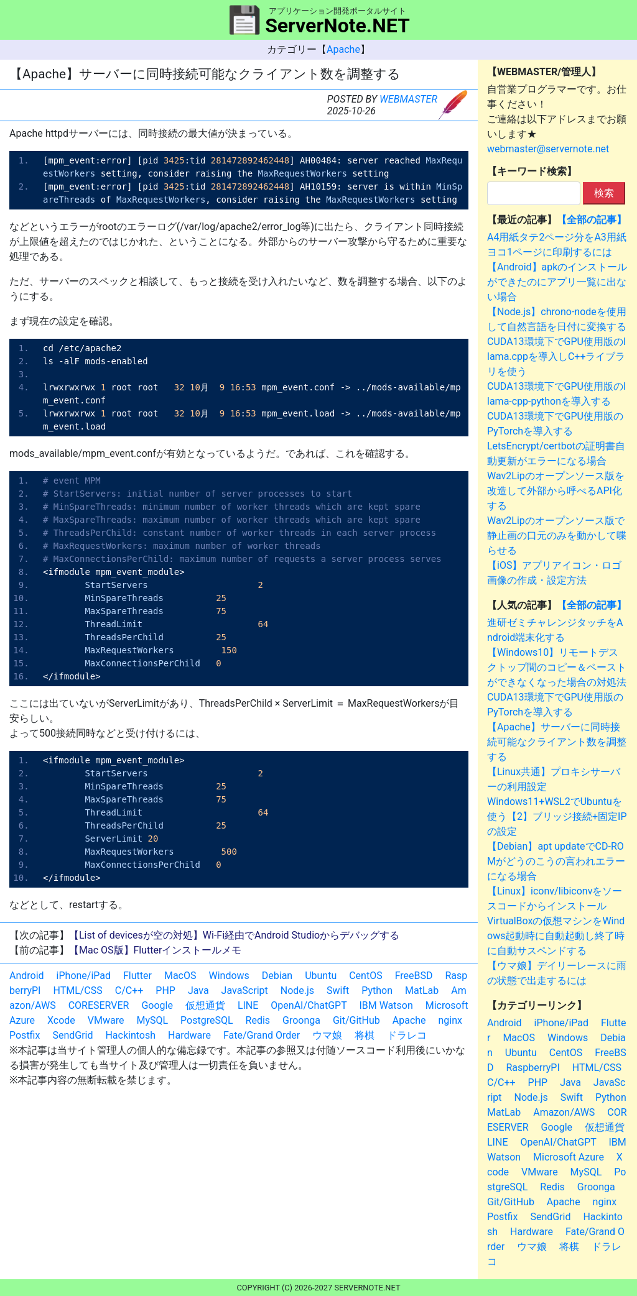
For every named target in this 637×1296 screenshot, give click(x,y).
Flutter (137, 975)
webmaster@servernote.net (548, 149)
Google (157, 1005)
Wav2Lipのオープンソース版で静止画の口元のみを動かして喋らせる (556, 535)
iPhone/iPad (84, 975)
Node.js (297, 990)
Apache (343, 49)
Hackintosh (130, 1035)
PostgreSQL (206, 1020)
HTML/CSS (77, 990)
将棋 (364, 1035)
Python (377, 990)
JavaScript (244, 990)
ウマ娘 (327, 1035)
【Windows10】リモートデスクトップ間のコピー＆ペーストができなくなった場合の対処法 (556, 667)
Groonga (301, 1020)
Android (26, 975)
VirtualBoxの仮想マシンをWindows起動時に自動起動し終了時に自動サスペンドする (556, 936)
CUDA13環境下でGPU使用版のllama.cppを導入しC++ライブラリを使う (556, 356)
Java (198, 990)
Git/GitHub (356, 1020)
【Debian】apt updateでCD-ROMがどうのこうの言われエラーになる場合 (556, 861)
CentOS (365, 975)
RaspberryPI (532, 1067)
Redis (258, 1020)
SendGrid (72, 1035)
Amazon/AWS (564, 1112)
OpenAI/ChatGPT (308, 1005)
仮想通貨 (205, 1005)
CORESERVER (98, 1005)
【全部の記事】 (591, 220)
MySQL (152, 1020)
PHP (165, 990)
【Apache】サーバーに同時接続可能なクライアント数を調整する (556, 742)
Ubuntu (321, 975)
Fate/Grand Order (261, 1035)
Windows (228, 975)
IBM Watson (385, 1005)
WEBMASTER (408, 99)
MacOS (180, 975)
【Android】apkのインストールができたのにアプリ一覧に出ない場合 (557, 282)
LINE (248, 1005)
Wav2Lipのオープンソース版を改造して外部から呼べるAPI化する (556, 491)
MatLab (422, 990)
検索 (604, 193)
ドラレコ (407, 1035)
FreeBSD (414, 975)
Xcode (61, 1020)
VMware (106, 1020)
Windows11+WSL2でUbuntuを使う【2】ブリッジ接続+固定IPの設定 (557, 816)
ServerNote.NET (337, 25)
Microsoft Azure (568, 1157)
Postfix (24, 1035)
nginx (450, 1020)
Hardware (189, 1035)
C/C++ (129, 990)
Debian (277, 975)
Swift (338, 990)
